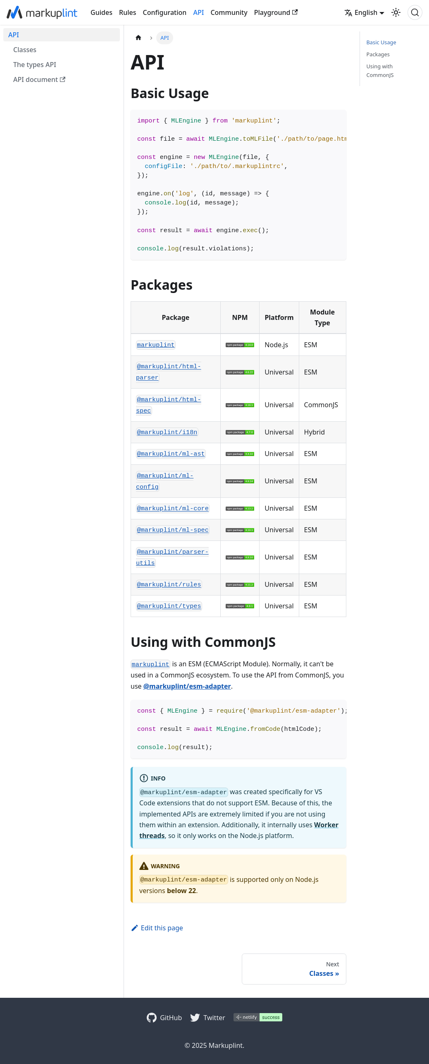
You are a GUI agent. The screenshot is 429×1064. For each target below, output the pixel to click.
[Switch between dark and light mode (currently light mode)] (396, 12)
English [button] (360, 12)
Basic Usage (381, 42)
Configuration (165, 12)
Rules (127, 12)
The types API (34, 64)
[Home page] (138, 37)
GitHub (171, 1017)
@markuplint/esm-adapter (187, 686)
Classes (24, 49)
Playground (276, 12)
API (198, 12)
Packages (378, 54)
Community (228, 12)
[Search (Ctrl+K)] (415, 12)
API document (39, 79)
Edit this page (157, 927)
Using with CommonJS (380, 70)
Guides (101, 12)
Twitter (214, 1017)
